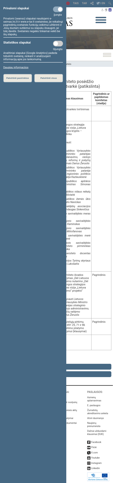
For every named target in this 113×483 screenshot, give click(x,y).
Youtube (95, 457)
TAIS (76, 3)
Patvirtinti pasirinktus (17, 78)
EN (103, 3)
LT (98, 3)
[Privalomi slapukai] (58, 9)
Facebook (96, 442)
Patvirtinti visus (48, 78)
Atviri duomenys (95, 418)
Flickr (94, 447)
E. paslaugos (93, 405)
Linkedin (95, 468)
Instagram (96, 463)
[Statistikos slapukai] (58, 43)
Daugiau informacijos (15, 67)
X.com (94, 452)
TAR (84, 3)
